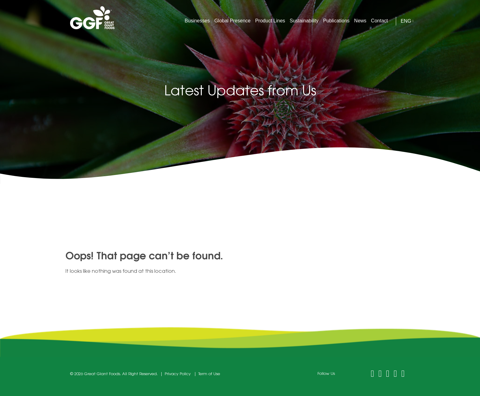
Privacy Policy (178, 374)
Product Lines (270, 20)
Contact (379, 20)
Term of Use (209, 374)
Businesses (197, 20)
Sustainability (304, 20)
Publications (336, 20)
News (360, 20)
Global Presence (232, 20)
